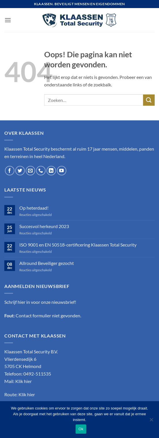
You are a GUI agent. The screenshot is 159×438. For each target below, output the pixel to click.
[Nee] (151, 421)
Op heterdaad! (33, 208)
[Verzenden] (149, 100)
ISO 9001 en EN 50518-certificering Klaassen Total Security (77, 244)
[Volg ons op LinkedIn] (51, 170)
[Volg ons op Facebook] (9, 170)
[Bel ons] (41, 170)
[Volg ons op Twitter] (20, 170)
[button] (7, 20)
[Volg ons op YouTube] (61, 170)
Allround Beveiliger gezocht (46, 263)
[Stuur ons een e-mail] (30, 170)
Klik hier (23, 381)
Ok (80, 429)
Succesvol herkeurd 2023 (44, 226)
